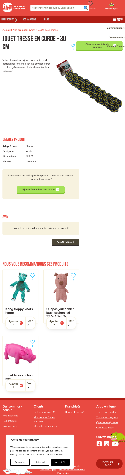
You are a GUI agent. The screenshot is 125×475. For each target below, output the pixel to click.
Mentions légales (48, 470)
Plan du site (63, 473)
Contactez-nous (105, 427)
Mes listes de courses (45, 426)
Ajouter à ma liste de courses (100, 45)
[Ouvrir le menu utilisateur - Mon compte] (116, 6)
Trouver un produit (106, 412)
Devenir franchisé (74, 412)
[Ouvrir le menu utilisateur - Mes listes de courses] (98, 6)
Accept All (60, 462)
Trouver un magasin (107, 417)
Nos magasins (34, 19)
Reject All (40, 462)
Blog (53, 19)
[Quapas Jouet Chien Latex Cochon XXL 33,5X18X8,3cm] (61, 296)
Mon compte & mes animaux (44, 419)
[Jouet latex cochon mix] (20, 361)
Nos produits (20, 29)
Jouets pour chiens (48, 29)
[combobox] (59, 8)
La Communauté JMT (45, 412)
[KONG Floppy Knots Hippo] (20, 296)
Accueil (6, 29)
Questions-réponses (107, 422)
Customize (20, 462)
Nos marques (9, 426)
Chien (32, 29)
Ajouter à (17, 323)
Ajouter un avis (64, 242)
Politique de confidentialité (72, 470)
